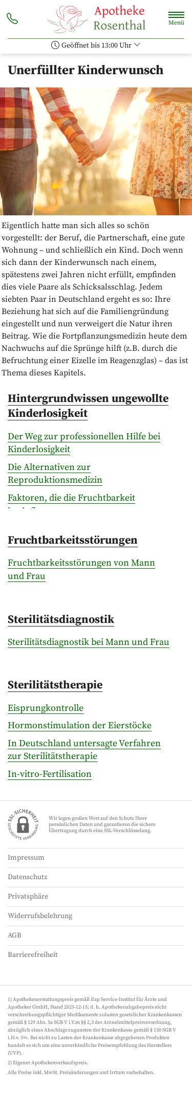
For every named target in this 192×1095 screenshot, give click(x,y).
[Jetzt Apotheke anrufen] (12, 20)
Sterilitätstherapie (55, 685)
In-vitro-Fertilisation (50, 774)
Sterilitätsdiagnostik (61, 620)
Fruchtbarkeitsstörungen (73, 540)
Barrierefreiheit (33, 954)
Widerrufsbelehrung (40, 916)
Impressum (26, 857)
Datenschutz (27, 877)
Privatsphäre (28, 896)
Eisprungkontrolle (45, 708)
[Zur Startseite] (96, 19)
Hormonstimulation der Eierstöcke (80, 725)
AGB (15, 935)
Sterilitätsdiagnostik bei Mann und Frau (88, 642)
